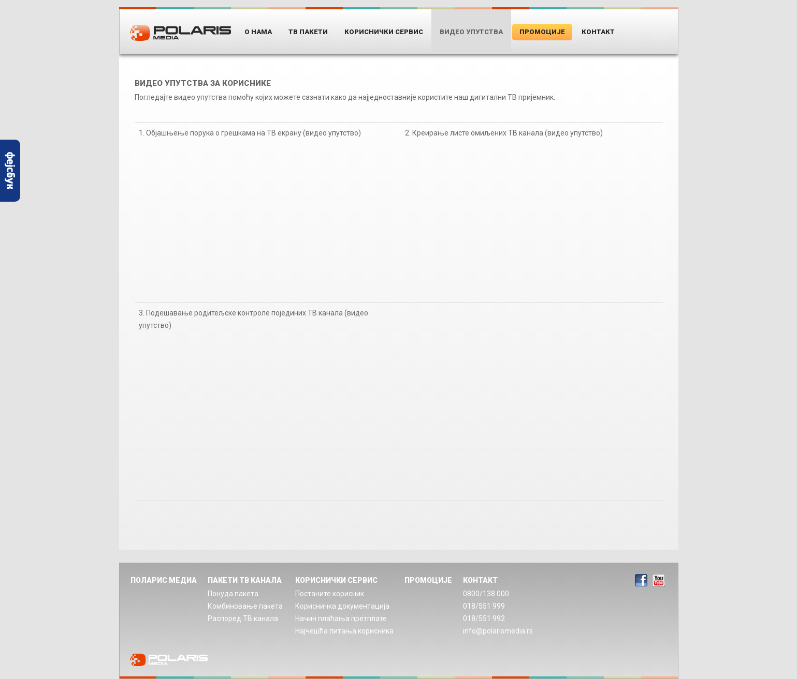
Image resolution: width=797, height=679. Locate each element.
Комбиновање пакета (245, 606)
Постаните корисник (329, 594)
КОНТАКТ (480, 580)
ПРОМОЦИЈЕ (428, 580)
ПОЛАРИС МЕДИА (164, 580)
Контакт (598, 32)
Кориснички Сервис (383, 32)
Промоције (542, 32)
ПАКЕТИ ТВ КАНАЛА (245, 580)
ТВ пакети (308, 32)
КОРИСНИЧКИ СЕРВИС (336, 580)
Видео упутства (471, 32)
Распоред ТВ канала (243, 618)
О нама (258, 32)
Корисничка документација (342, 606)
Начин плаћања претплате (341, 618)
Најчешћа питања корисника (344, 631)
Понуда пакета (233, 594)
